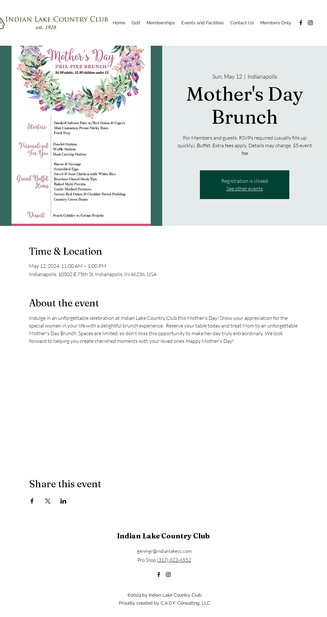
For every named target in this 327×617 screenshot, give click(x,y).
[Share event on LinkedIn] (63, 501)
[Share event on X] (48, 501)
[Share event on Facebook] (32, 501)
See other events (244, 188)
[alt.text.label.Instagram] (310, 22)
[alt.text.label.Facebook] (301, 22)
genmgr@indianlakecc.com (164, 551)
